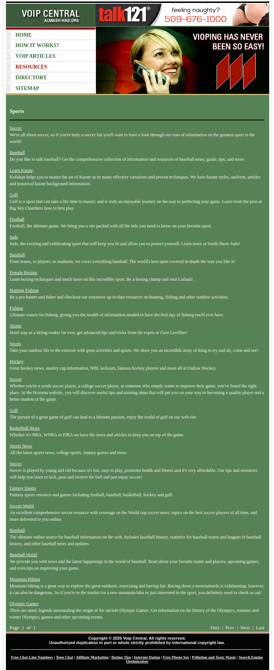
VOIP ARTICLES (36, 56)
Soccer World (22, 506)
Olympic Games (24, 603)
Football (17, 219)
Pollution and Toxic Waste (214, 657)
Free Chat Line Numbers (32, 657)
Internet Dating (147, 657)
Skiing (15, 326)
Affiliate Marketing (92, 657)
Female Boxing (23, 272)
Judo (14, 237)
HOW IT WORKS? (37, 45)
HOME (24, 35)
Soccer (16, 128)
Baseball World (23, 554)
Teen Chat (64, 657)
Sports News (21, 446)
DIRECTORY (31, 77)
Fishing (16, 308)
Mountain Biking (25, 579)
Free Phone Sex (176, 657)
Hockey (16, 361)
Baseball (17, 152)
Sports (15, 343)
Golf (14, 194)
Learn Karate (21, 170)
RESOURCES (31, 67)
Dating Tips (121, 657)
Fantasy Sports (23, 488)
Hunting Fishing (24, 290)
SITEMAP (27, 88)
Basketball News (25, 428)
